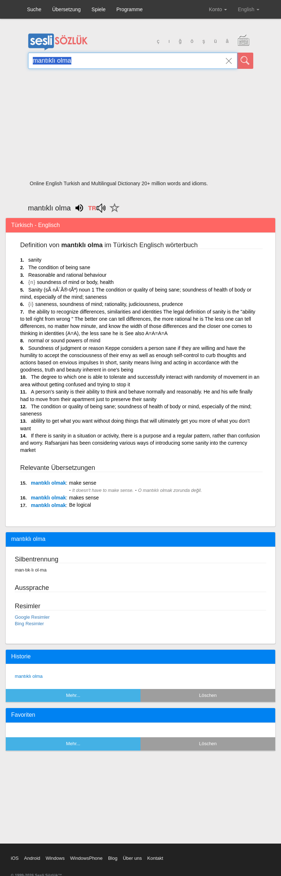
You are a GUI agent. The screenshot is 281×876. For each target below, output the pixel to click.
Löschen (208, 695)
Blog (112, 858)
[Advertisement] (140, 126)
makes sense (84, 498)
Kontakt (155, 858)
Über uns (132, 858)
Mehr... (73, 695)
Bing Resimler (29, 623)
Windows (55, 858)
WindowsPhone (86, 858)
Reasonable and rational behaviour (67, 275)
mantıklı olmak (48, 483)
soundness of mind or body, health (75, 282)
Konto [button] (218, 9)
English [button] (248, 9)
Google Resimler (32, 617)
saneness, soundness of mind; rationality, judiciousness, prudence (109, 304)
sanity (34, 260)
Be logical (80, 505)
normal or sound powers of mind (64, 340)
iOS (15, 858)
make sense (82, 483)
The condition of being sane (59, 267)
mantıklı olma (29, 676)
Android (32, 858)
